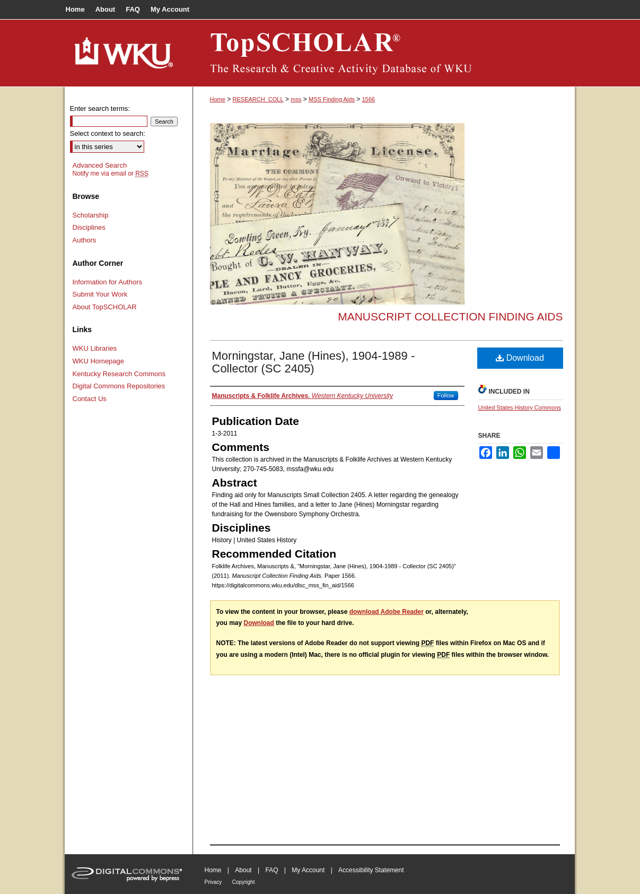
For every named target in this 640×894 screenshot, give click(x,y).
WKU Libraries (95, 348)
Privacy (213, 882)
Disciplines (89, 227)
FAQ (271, 870)
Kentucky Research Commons (119, 374)
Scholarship (91, 215)
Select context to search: (107, 133)
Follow (445, 395)
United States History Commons (520, 407)
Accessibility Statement (371, 870)
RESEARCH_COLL (258, 99)
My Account (308, 870)
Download (520, 357)
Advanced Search (100, 165)
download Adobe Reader (386, 611)
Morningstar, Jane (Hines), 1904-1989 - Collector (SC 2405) (313, 362)
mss (296, 99)
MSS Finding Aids (332, 99)
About (243, 870)
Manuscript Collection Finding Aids (450, 316)
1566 (368, 99)
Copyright (243, 882)
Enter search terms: (100, 108)
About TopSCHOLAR (105, 307)
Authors (85, 240)
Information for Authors (108, 282)
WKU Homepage (99, 361)
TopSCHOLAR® (384, 53)
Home (217, 99)
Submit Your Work (100, 294)
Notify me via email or (110, 173)
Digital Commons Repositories (119, 386)
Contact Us (90, 399)
